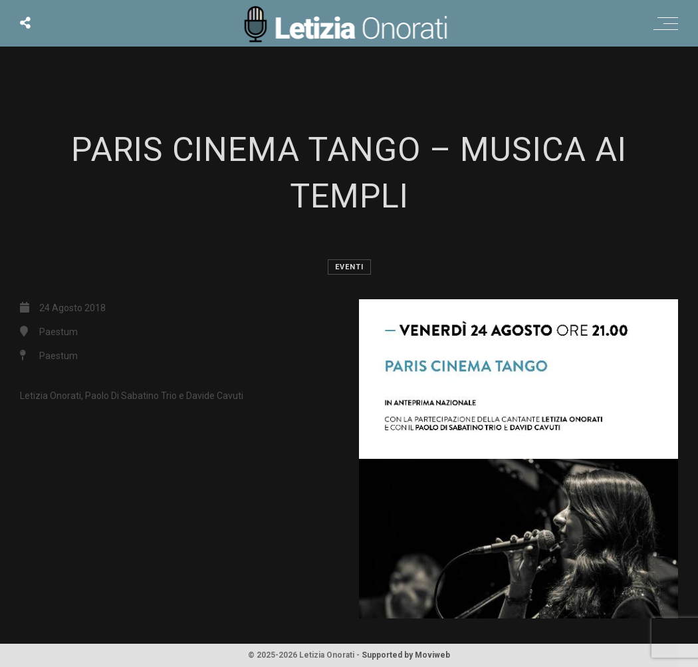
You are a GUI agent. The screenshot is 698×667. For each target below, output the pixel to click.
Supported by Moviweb (406, 655)
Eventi (349, 267)
